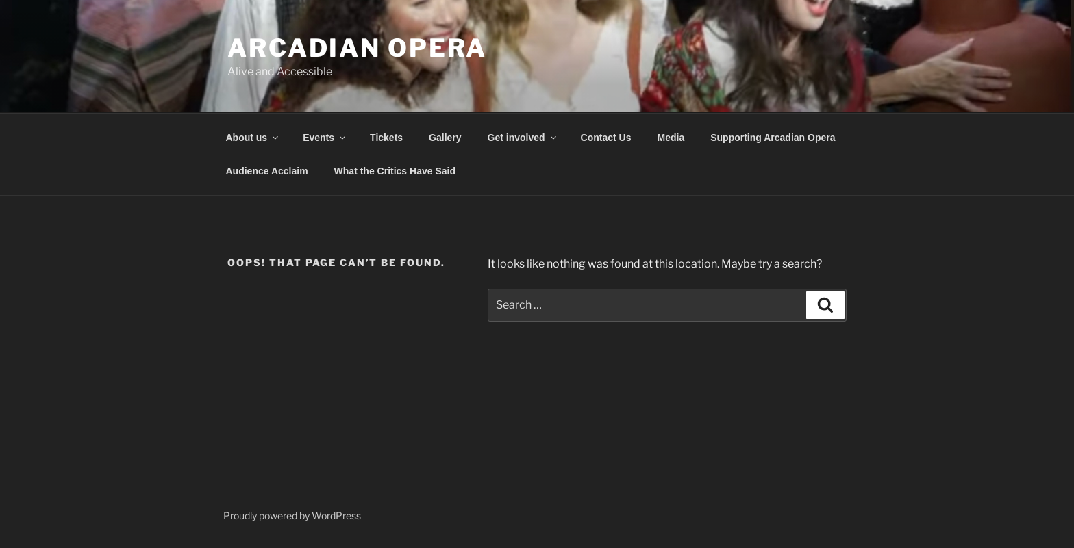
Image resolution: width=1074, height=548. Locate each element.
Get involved (523, 137)
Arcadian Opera (357, 48)
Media (671, 137)
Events (325, 137)
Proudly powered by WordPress (292, 515)
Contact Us (606, 137)
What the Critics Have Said (394, 171)
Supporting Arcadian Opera (772, 137)
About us (253, 137)
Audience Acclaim (267, 171)
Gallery (445, 137)
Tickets (386, 137)
